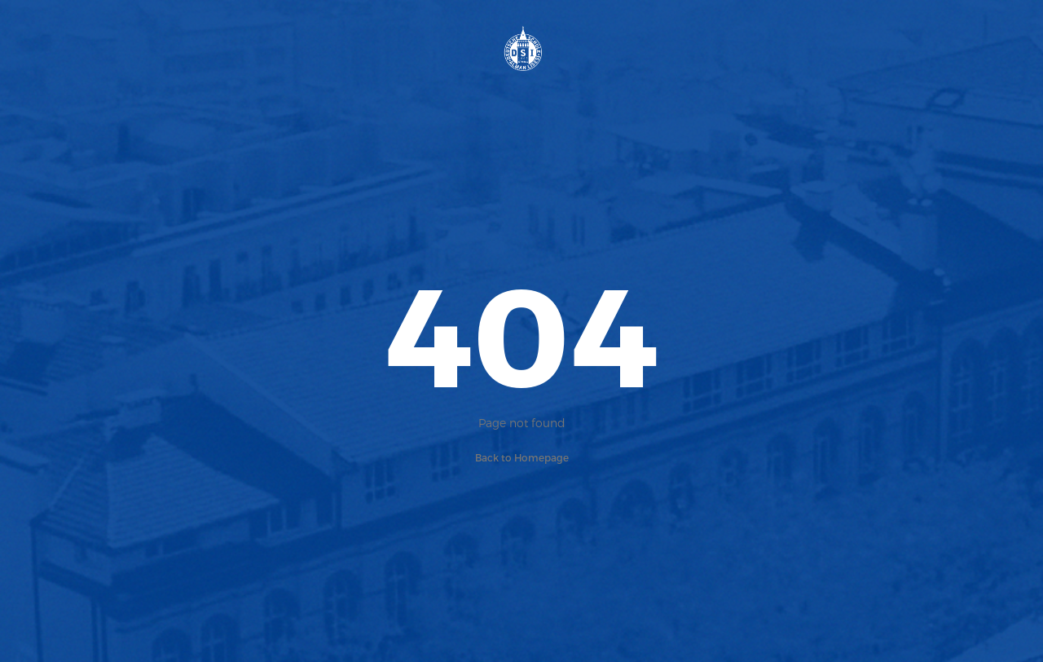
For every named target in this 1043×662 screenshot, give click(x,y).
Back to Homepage (522, 457)
